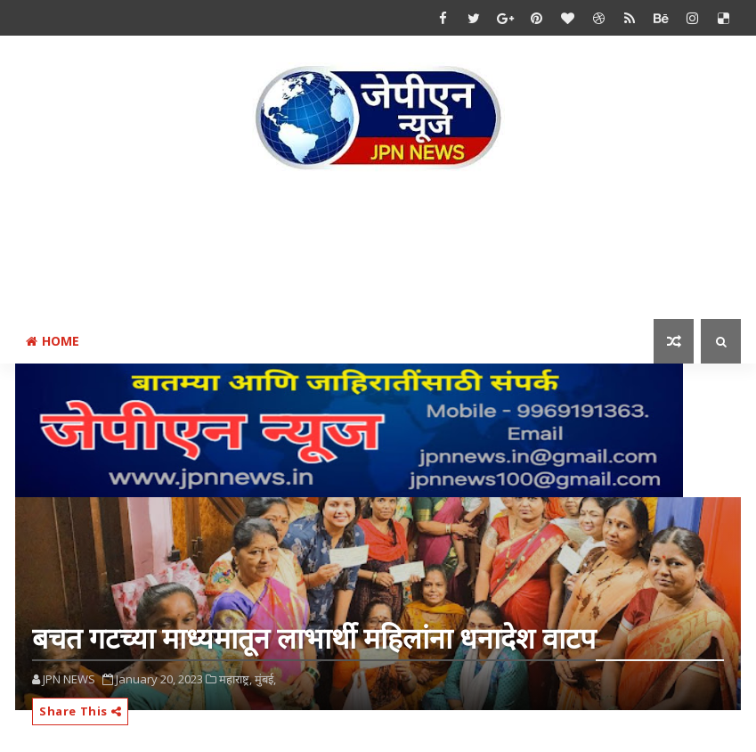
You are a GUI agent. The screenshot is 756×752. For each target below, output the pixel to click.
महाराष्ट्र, (235, 679)
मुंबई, (265, 679)
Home (52, 340)
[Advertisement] (378, 248)
